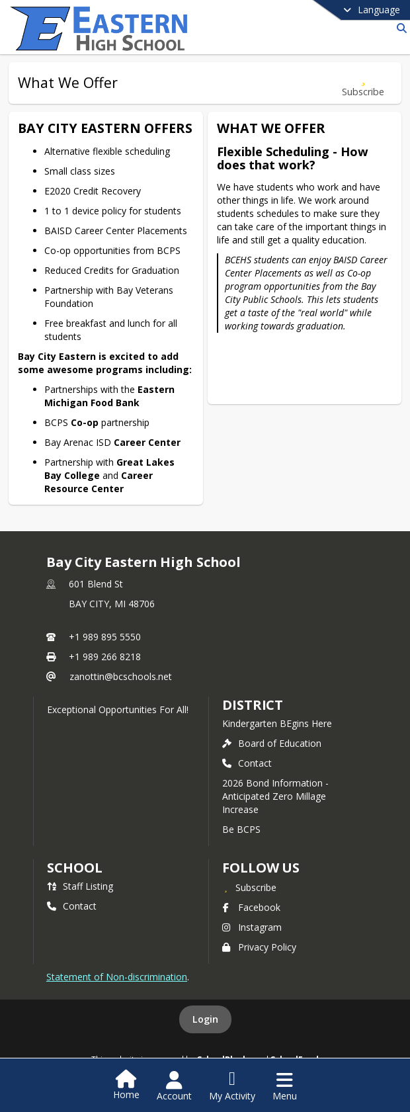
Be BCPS (241, 829)
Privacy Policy (259, 947)
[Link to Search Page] (399, 28)
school (74, 868)
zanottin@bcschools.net (120, 676)
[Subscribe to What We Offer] (363, 83)
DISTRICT (252, 705)
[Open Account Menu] (174, 1086)
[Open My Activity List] (232, 1086)
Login (205, 1019)
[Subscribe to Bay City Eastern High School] (249, 887)
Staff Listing (80, 886)
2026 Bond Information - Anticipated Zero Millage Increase (275, 796)
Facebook (251, 907)
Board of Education (271, 743)
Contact (247, 763)
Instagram (252, 927)
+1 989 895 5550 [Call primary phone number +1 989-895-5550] (105, 636)
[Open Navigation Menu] (284, 1086)
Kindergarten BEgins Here (277, 723)
